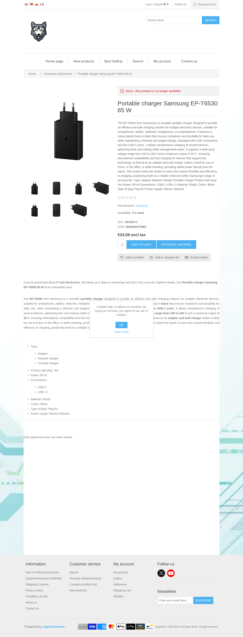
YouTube (171, 573)
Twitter (161, 573)
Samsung (141, 205)
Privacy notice (34, 590)
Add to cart (141, 244)
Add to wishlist (134, 257)
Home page (54, 61)
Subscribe (203, 600)
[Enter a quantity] (122, 244)
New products (84, 61)
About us (31, 602)
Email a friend (199, 257)
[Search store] (174, 20)
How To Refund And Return (42, 572)
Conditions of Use (37, 596)
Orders (118, 578)
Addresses (120, 584)
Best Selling (113, 61)
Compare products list (83, 584)
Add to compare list (167, 257)
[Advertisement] (121, 527)
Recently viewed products (86, 578)
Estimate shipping (176, 244)
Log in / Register (157, 4)
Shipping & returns (37, 584)
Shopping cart (122, 590)
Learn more (121, 331)
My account (162, 61)
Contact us (189, 61)
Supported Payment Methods (44, 578)
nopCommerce (53, 626)
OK (121, 325)
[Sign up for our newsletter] (175, 600)
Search (210, 20)
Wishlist (118, 596)
